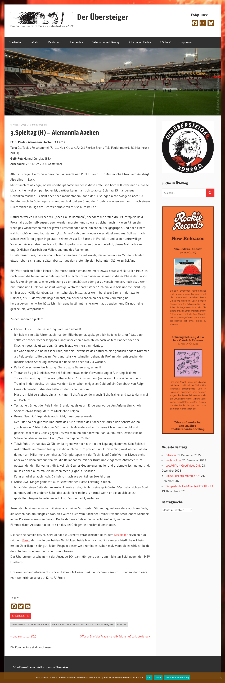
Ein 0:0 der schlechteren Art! (183, 475)
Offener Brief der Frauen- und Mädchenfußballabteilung (114, 636)
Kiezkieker (121, 535)
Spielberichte (20, 615)
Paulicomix (54, 42)
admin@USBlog (38, 124)
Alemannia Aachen (38, 624)
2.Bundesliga (18, 624)
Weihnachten (174, 460)
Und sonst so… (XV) (24, 636)
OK (149, 677)
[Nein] (220, 677)
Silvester (171, 455)
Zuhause (122, 624)
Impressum (186, 42)
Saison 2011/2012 (104, 624)
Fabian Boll (58, 624)
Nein (158, 677)
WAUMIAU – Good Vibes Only (183, 465)
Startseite (15, 42)
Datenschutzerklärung (105, 42)
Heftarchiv (76, 42)
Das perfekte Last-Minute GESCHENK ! (189, 486)
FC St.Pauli (73, 624)
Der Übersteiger (102, 17)
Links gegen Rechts (139, 42)
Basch (26, 540)
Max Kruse (87, 624)
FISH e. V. (165, 42)
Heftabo (34, 42)
